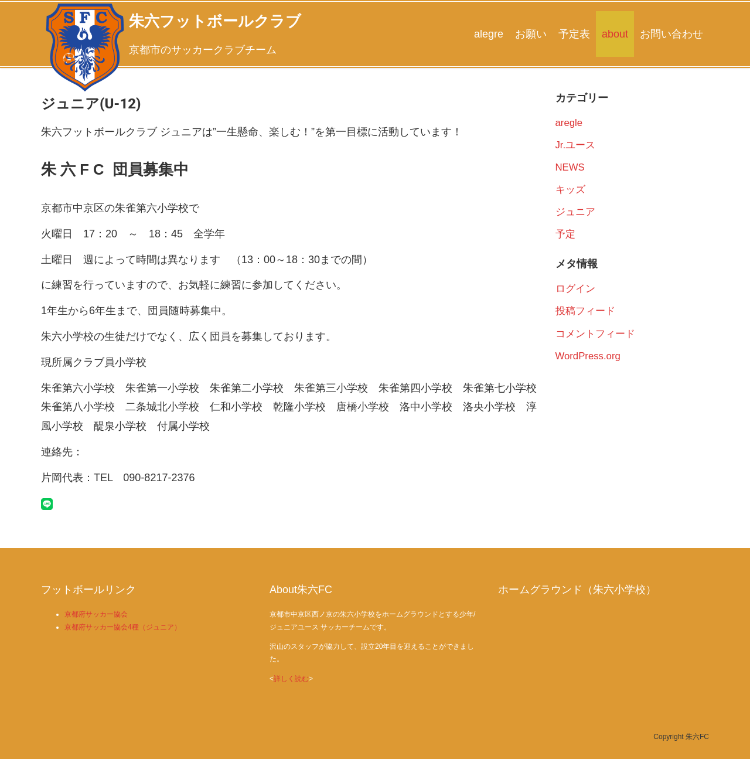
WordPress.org (588, 356)
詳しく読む (291, 679)
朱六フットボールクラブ (215, 21)
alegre (488, 34)
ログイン (575, 288)
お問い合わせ (671, 34)
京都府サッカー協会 (96, 614)
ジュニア (575, 211)
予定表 (574, 34)
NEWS (570, 167)
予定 (565, 234)
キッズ (570, 189)
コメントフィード (595, 333)
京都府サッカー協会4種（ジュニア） (122, 627)
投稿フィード (585, 310)
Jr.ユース (575, 145)
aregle (569, 122)
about (615, 34)
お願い (531, 34)
